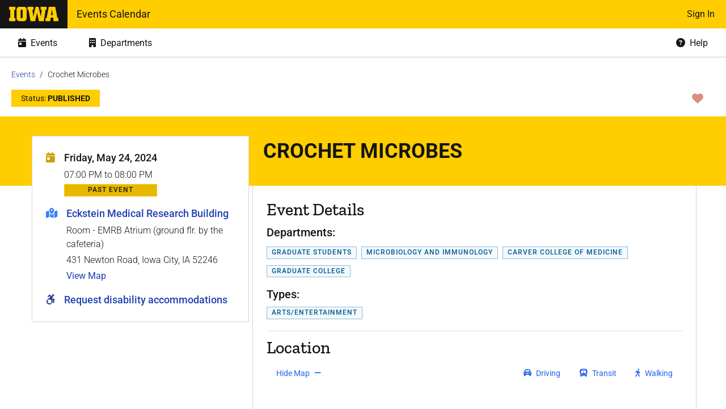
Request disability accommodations (145, 300)
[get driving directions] (542, 373)
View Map (86, 275)
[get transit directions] (598, 373)
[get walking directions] (654, 373)
